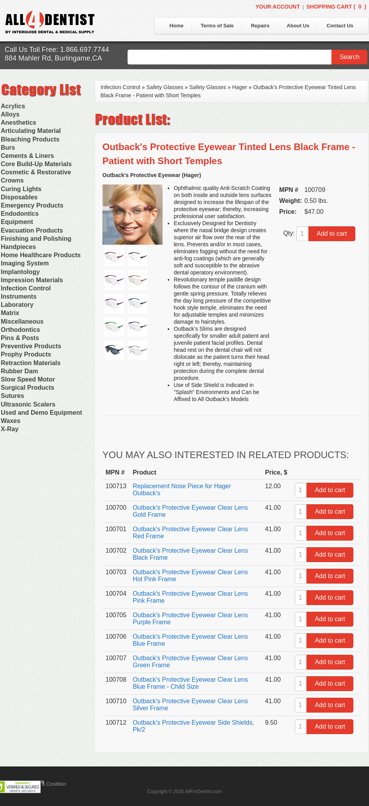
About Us (298, 26)
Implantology (20, 272)
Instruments (19, 296)
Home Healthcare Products (41, 255)
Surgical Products (27, 387)
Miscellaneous (22, 321)
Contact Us (339, 26)
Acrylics (13, 106)
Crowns (12, 180)
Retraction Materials (31, 363)
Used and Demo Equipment (41, 412)
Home (176, 26)
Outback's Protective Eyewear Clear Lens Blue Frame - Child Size (190, 683)
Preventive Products (31, 346)
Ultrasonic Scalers (28, 404)
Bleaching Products (30, 139)
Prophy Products (26, 354)
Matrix (10, 313)
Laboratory (17, 304)
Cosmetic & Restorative (36, 172)
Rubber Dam (19, 371)
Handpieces (18, 247)
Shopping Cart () (336, 7)
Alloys (10, 114)
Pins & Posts (20, 338)
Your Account (277, 7)
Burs (8, 147)
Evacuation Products (32, 230)
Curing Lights (21, 189)
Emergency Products (32, 205)
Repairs (260, 26)
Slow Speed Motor (28, 379)
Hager (239, 87)
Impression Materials (32, 280)
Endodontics (20, 213)
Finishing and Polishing (36, 238)
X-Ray (9, 429)
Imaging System (25, 263)
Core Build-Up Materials (36, 164)
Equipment (17, 222)
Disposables (19, 197)
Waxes (10, 420)
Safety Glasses (165, 87)
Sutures (12, 395)
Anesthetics (18, 122)
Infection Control (26, 288)
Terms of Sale (217, 26)
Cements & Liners (27, 155)
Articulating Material (31, 130)
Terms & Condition (47, 784)
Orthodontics (20, 329)
